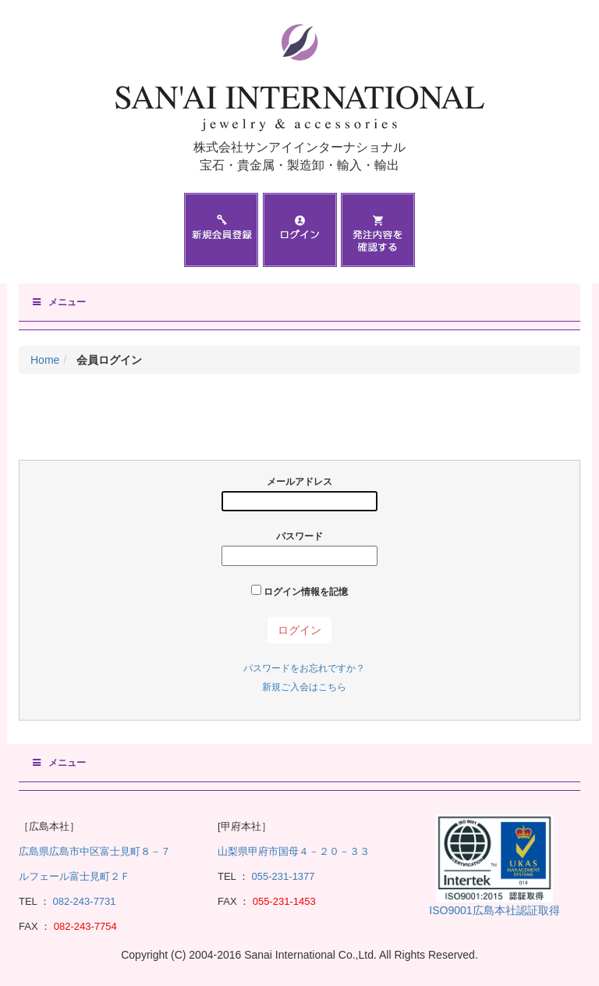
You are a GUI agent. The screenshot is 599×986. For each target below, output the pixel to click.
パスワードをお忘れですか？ (304, 668)
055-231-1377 (283, 876)
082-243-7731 (83, 901)
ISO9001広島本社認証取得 (494, 910)
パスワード (299, 548)
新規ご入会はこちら (304, 687)
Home (44, 360)
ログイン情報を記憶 (299, 591)
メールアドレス (299, 493)
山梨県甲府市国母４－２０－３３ (294, 851)
